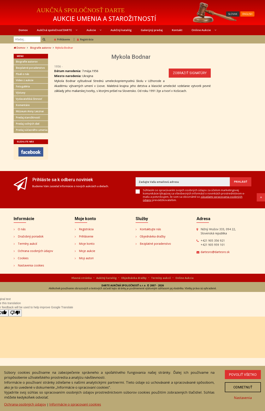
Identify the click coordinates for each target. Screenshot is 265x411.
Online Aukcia (184, 278)
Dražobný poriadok (30, 236)
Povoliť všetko (243, 374)
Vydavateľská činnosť (29, 99)
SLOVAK (232, 14)
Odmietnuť (242, 387)
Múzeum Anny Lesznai (30, 111)
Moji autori (86, 258)
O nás (22, 229)
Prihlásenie (62, 39)
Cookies (23, 258)
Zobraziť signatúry (190, 73)
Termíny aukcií (27, 244)
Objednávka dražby (152, 236)
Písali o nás (22, 74)
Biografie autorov (40, 47)
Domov (23, 30)
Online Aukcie (204, 30)
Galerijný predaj (152, 30)
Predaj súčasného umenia (31, 130)
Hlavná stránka (81, 278)
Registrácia (85, 39)
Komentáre (23, 105)
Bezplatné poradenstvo (30, 68)
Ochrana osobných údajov (35, 251)
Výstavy (20, 92)
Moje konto (87, 244)
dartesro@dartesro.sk (215, 252)
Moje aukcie (87, 251)
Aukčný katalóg (121, 30)
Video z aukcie (24, 80)
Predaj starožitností (28, 117)
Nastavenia (243, 397)
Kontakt (177, 30)
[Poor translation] (15, 313)
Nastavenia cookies (31, 265)
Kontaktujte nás (150, 229)
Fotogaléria (23, 86)
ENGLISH (247, 14)
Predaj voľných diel (27, 123)
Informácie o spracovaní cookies (75, 404)
